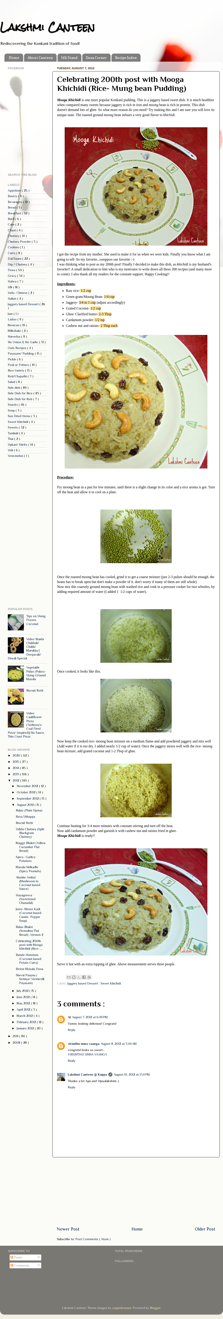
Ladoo (12, 319)
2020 (17, 755)
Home (14, 57)
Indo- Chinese (18, 293)
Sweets (13, 427)
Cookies (14, 247)
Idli (10, 287)
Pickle (12, 359)
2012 (16, 780)
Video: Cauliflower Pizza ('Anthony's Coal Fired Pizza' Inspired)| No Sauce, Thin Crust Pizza (26, 724)
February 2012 (27, 1022)
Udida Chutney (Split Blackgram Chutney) (30, 833)
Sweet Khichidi (111, 983)
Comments (19, 1265)
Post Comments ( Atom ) (93, 1239)
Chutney (14, 236)
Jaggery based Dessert (83, 983)
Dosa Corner (96, 57)
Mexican (14, 325)
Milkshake (15, 330)
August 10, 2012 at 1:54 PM (132, 1074)
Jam (11, 314)
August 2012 (26, 805)
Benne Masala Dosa (29, 969)
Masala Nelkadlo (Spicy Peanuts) (28, 869)
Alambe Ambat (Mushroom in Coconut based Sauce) (28, 883)
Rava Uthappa (25, 816)
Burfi (11, 219)
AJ (69, 1017)
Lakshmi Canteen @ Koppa (87, 1074)
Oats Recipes (17, 348)
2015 (16, 761)
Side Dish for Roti (20, 399)
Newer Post (68, 1229)
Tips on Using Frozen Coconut (35, 620)
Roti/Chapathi (18, 376)
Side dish (14, 387)
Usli (11, 450)
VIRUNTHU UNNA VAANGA (87, 1054)
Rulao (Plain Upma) (29, 810)
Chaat (12, 230)
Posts (16, 1257)
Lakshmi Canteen (47, 27)
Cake (11, 224)
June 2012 (24, 997)
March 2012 (25, 1016)
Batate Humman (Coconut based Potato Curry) (28, 958)
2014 (16, 768)
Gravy (12, 276)
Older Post (205, 1229)
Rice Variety (16, 370)
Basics (13, 196)
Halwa (12, 281)
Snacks (13, 404)
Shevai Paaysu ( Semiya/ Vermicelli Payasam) (30, 979)
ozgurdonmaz (121, 1308)
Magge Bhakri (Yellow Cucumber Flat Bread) (31, 847)
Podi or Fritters (19, 365)
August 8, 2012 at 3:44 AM (119, 1043)
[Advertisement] (136, 1191)
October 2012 (26, 792)
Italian (12, 298)
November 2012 (28, 786)
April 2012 (24, 1009)
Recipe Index (126, 57)
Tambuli (13, 433)
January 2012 (26, 1028)
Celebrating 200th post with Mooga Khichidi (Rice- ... (29, 945)
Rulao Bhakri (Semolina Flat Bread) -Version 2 (29, 930)
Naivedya (14, 336)
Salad (12, 382)
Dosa (12, 270)
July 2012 (23, 991)
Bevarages (15, 202)
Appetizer (15, 190)
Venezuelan (16, 456)
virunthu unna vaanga (83, 1043)
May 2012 (24, 1003)
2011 (16, 1036)
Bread (12, 207)
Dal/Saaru (15, 258)
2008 (17, 1042)
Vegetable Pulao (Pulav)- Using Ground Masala (36, 673)
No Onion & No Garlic (23, 342)
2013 (16, 774)
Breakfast (15, 213)
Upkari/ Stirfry (18, 444)
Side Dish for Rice (20, 393)
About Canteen (40, 57)
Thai (11, 439)
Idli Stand (69, 57)
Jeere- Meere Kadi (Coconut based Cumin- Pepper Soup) (28, 914)
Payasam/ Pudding (21, 353)
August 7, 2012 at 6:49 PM (90, 1017)
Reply (71, 1030)
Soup (12, 410)
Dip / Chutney (18, 264)
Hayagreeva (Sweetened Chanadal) (25, 899)
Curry (12, 253)
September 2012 (28, 798)
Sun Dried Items (19, 416)
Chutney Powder (20, 241)
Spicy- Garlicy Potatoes (25, 859)
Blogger (155, 1308)
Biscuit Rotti (34, 690)
